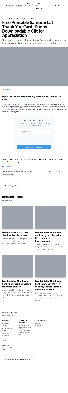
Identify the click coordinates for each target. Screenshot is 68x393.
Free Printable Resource (39, 5)
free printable (7, 265)
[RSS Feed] (49, 6)
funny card (28, 265)
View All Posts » (7, 294)
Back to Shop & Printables (12, 279)
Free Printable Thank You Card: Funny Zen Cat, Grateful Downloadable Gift (17, 377)
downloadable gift (9, 268)
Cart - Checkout (59, 6)
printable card (18, 265)
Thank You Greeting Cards (21, 19)
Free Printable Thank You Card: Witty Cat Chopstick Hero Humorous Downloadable (48, 330)
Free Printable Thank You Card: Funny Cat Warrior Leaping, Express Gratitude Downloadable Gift (49, 379)
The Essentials (29, 4)
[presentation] (34, 168)
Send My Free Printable (34, 177)
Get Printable (6, 119)
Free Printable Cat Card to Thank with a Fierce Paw (15, 327)
